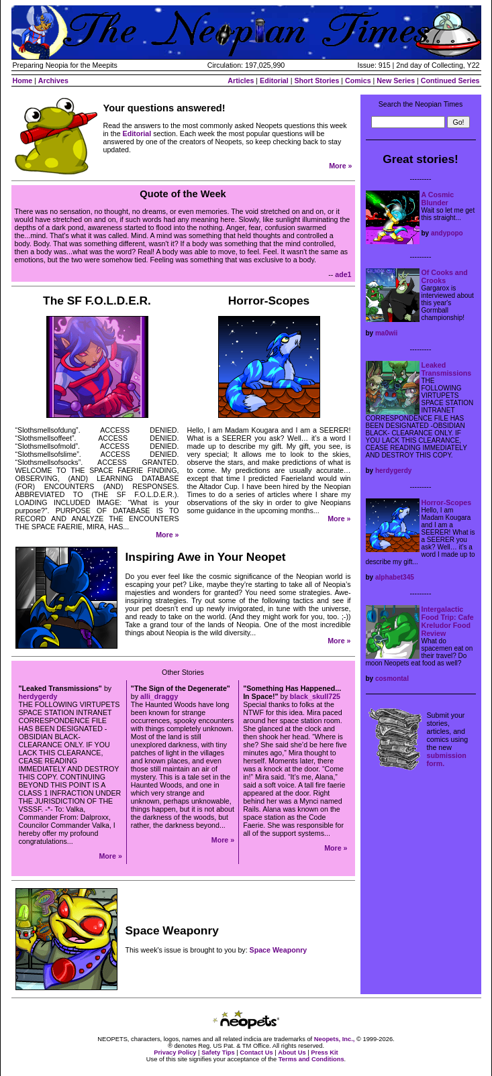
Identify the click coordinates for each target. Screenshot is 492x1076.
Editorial (274, 80)
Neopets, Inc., (334, 1039)
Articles (241, 80)
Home (23, 80)
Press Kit (324, 1052)
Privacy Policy (175, 1052)
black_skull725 (315, 696)
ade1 (343, 274)
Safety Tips (218, 1052)
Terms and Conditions (311, 1059)
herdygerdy (38, 696)
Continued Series (450, 80)
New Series (396, 80)
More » (340, 166)
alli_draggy (159, 696)
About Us (291, 1052)
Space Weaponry (278, 950)
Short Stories (316, 80)
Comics (358, 80)
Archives (53, 80)
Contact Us (256, 1052)
